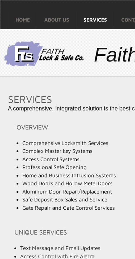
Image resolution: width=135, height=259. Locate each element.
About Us (56, 20)
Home (22, 20)
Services (95, 20)
